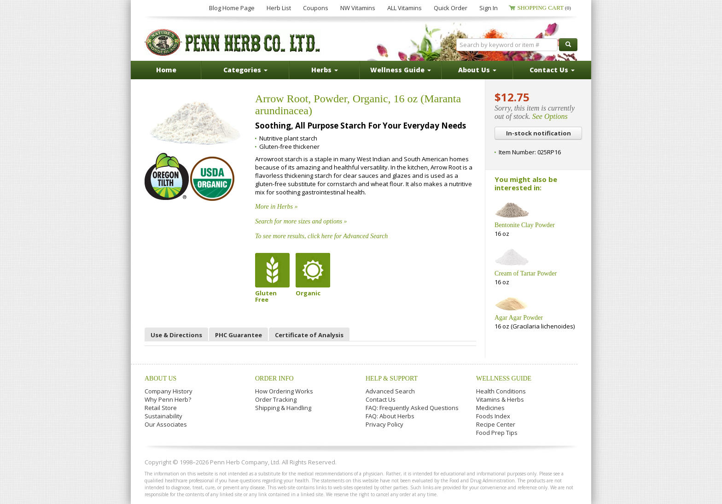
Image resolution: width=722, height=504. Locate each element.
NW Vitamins (357, 8)
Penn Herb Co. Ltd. (233, 42)
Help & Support (392, 378)
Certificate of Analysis (309, 335)
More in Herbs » (276, 206)
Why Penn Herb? (168, 399)
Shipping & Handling (283, 408)
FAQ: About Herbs (390, 416)
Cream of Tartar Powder (526, 273)
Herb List (279, 8)
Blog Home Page (232, 8)
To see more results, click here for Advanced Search (321, 236)
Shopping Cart (544, 7)
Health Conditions (501, 391)
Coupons (315, 8)
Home (166, 69)
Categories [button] (245, 69)
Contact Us (381, 399)
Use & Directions (176, 335)
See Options (550, 116)
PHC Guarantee (238, 335)
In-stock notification (538, 133)
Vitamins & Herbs (500, 399)
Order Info (274, 378)
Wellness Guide (503, 378)
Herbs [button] (324, 69)
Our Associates (166, 424)
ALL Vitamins (404, 8)
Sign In (488, 8)
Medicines (490, 408)
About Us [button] (477, 69)
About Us (160, 378)
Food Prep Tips (497, 432)
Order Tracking (276, 399)
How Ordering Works (284, 391)
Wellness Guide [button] (400, 69)
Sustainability (163, 416)
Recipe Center (495, 424)
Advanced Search (390, 391)
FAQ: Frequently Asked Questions (412, 408)
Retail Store (161, 408)
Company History (168, 391)
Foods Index (493, 416)
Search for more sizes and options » (301, 221)
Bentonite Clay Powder (525, 225)
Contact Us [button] (552, 69)
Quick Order (450, 8)
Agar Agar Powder (519, 317)
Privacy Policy (384, 424)
